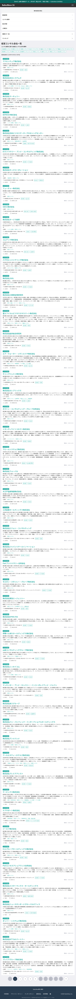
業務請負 (17, 363)
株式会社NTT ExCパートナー (14, 939)
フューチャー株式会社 (11, 188)
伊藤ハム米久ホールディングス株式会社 (18, 633)
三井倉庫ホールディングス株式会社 (16, 510)
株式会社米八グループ (11, 703)
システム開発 (10, 86)
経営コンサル (15, 49)
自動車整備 (29, 969)
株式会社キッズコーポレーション (15, 170)
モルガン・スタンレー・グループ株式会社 (19, 581)
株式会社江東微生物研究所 (13, 295)
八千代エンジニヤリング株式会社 (15, 260)
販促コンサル (52, 49)
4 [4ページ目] (30, 979)
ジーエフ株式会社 (9, 829)
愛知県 (23, 463)
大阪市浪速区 (33, 912)
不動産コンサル (60, 49)
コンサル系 (5, 59)
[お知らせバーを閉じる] (74, 2)
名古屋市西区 (30, 463)
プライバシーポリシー (17, 994)
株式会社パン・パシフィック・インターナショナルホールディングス (29, 722)
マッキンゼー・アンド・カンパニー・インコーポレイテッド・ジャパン (30, 685)
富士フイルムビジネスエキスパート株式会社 (20, 313)
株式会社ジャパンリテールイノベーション (19, 546)
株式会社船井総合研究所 (12, 333)
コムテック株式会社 (10, 239)
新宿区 (29, 106)
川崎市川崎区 (33, 211)
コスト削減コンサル (34, 51)
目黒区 (28, 642)
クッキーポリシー (29, 994)
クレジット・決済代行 (12, 969)
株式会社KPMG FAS (10, 617)
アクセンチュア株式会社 (12, 61)
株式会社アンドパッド (11, 738)
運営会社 (38, 994)
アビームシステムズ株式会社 (14, 449)
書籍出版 (26, 606)
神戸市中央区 (31, 143)
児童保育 (9, 178)
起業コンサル (45, 51)
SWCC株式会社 (8, 207)
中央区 (28, 345)
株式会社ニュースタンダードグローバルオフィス (21, 904)
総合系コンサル (61, 51)
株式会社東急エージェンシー (14, 598)
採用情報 (45, 994)
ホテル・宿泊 (19, 763)
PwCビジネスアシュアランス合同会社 (17, 865)
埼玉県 (28, 820)
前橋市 (29, 802)
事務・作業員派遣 (11, 800)
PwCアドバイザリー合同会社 (14, 563)
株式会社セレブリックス (12, 390)
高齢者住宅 (24, 818)
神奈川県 (26, 211)
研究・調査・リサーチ (12, 303)
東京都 (21, 70)
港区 (26, 70)
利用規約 (6, 994)
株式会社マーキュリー (11, 96)
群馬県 (24, 802)
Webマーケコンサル (33, 49)
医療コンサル (14, 51)
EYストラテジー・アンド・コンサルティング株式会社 (23, 151)
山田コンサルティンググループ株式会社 (18, 650)
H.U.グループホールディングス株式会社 (18, 849)
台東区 (29, 270)
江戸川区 (31, 305)
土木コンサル (70, 49)
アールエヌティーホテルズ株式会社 (16, 755)
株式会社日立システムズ (12, 78)
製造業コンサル (5, 51)
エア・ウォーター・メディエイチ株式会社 (19, 353)
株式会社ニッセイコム (11, 666)
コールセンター (11, 439)
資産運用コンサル (6, 49)
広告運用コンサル (24, 51)
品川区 (27, 88)
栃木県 (36, 180)
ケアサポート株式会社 (11, 810)
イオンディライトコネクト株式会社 (16, 429)
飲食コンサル (53, 51)
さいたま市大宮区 (35, 820)
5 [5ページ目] (35, 979)
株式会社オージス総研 (11, 219)
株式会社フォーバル (10, 471)
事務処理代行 (18, 141)
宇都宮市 (41, 180)
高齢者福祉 (10, 818)
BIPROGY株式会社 (10, 114)
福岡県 (24, 896)
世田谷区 (31, 765)
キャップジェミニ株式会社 (13, 374)
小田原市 (32, 251)
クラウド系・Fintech (20, 86)
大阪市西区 (33, 231)
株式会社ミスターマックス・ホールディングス (20, 886)
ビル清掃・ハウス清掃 (25, 363)
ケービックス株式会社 (11, 792)
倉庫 (8, 838)
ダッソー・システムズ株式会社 (14, 921)
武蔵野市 (33, 714)
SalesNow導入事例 (38, 989)
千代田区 (30, 162)
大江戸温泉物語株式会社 (12, 491)
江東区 (27, 125)
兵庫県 (24, 143)
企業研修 (24, 141)
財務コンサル (24, 49)
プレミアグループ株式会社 (13, 959)
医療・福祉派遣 (31, 818)
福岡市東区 (30, 896)
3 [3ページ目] (25, 979)
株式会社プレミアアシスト (13, 773)
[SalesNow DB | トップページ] (8, 5)
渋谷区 (29, 483)
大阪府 (28, 231)
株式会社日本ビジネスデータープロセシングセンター (23, 133)
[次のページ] (66, 979)
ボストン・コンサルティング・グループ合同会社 (21, 409)
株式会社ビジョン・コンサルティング (17, 528)
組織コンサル (44, 49)
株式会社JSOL (8, 278)
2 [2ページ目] (20, 979)
